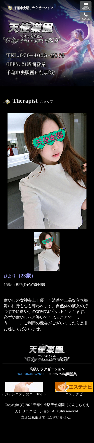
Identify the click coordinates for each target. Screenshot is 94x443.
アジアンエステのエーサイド (24, 389)
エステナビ (74, 389)
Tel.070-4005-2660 (30, 374)
